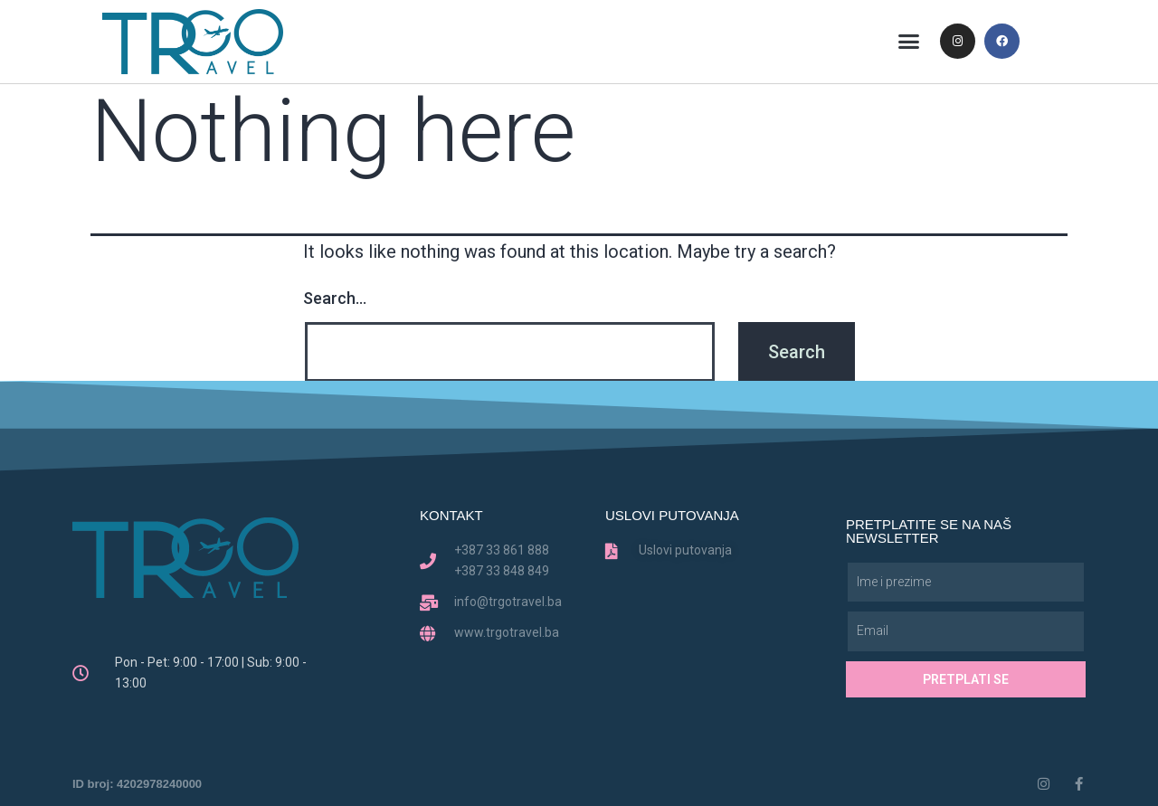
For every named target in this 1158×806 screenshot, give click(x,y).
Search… (334, 298)
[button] (909, 41)
